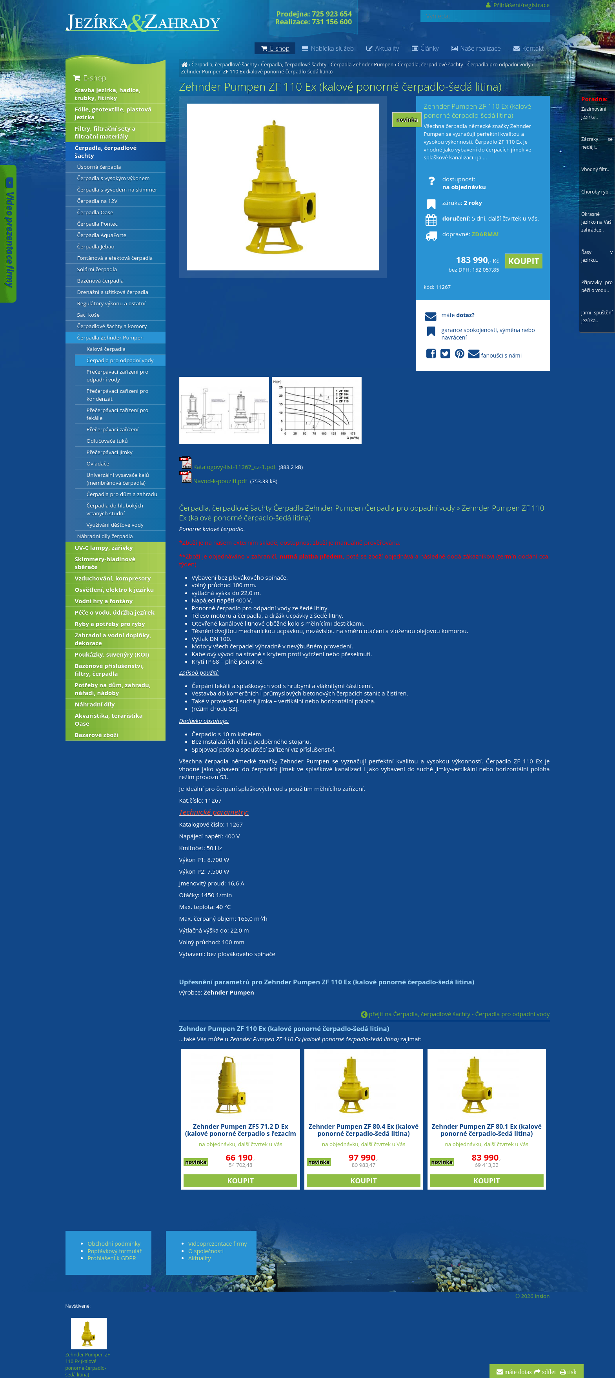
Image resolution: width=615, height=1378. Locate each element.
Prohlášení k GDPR (111, 1258)
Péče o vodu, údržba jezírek (115, 612)
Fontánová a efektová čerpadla (115, 257)
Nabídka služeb (327, 48)
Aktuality (382, 48)
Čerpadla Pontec (97, 223)
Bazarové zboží (96, 735)
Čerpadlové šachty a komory (112, 326)
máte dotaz (517, 1372)
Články (425, 48)
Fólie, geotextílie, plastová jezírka (113, 113)
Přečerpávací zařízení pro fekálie (118, 414)
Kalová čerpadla (106, 348)
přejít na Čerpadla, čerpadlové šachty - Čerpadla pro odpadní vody (455, 1014)
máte (449, 315)
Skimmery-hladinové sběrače (105, 563)
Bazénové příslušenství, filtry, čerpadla (109, 669)
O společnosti (206, 1251)
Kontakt (528, 48)
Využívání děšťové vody (115, 524)
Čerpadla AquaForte (102, 235)
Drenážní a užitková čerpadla (113, 292)
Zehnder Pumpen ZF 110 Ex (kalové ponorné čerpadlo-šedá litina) (257, 71)
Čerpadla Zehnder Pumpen (110, 337)
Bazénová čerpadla (100, 280)
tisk (571, 1372)
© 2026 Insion (532, 1296)
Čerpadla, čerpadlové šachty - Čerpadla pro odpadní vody (464, 64)
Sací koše (88, 314)
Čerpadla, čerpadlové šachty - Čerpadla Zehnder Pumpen (327, 64)
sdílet (548, 1372)
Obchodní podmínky (113, 1243)
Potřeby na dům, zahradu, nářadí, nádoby (113, 689)
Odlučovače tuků (107, 440)
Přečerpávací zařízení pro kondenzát (118, 394)
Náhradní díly (95, 704)
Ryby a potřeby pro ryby (110, 624)
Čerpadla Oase (95, 212)
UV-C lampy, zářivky (104, 547)
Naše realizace (476, 48)
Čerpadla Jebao (96, 246)
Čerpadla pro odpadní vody (120, 360)
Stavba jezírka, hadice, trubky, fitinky (107, 94)
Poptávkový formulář (114, 1251)
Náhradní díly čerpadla (105, 536)
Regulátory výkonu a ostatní (111, 303)
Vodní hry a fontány (104, 601)
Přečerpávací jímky (110, 452)
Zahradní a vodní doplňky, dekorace (113, 639)
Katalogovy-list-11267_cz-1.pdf (227, 467)
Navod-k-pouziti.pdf (213, 481)
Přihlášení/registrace (517, 5)
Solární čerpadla (97, 269)
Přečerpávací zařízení (113, 429)
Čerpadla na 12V (97, 200)
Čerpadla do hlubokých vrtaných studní (115, 509)
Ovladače (98, 463)
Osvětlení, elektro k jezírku (114, 589)
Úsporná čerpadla (99, 166)
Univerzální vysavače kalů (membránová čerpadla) (118, 478)
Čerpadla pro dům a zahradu (122, 494)
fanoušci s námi (473, 354)
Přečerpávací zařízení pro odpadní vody (118, 375)
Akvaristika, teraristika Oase (109, 719)
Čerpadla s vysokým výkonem (113, 178)
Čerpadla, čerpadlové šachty (224, 64)
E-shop (89, 77)
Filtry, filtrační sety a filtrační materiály (105, 132)
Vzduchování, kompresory (113, 578)
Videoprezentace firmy (217, 1243)
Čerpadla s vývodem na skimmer (117, 189)
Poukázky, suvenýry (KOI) (112, 654)
